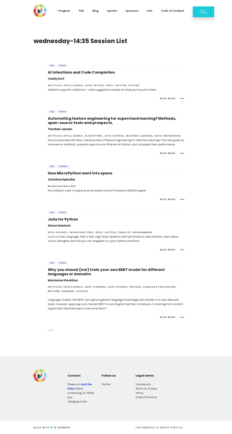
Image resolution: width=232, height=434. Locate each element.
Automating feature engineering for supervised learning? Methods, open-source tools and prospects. (112, 120)
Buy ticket (203, 12)
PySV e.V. (177, 427)
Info (149, 10)
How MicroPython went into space (80, 173)
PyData (62, 65)
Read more (168, 98)
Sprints (112, 10)
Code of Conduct (172, 10)
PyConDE (63, 166)
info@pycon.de (77, 401)
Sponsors (132, 10)
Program (64, 10)
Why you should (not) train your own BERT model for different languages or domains (106, 271)
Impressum (143, 384)
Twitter (106, 384)
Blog (95, 10)
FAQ (81, 10)
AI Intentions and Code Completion (81, 72)
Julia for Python (63, 219)
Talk (52, 65)
